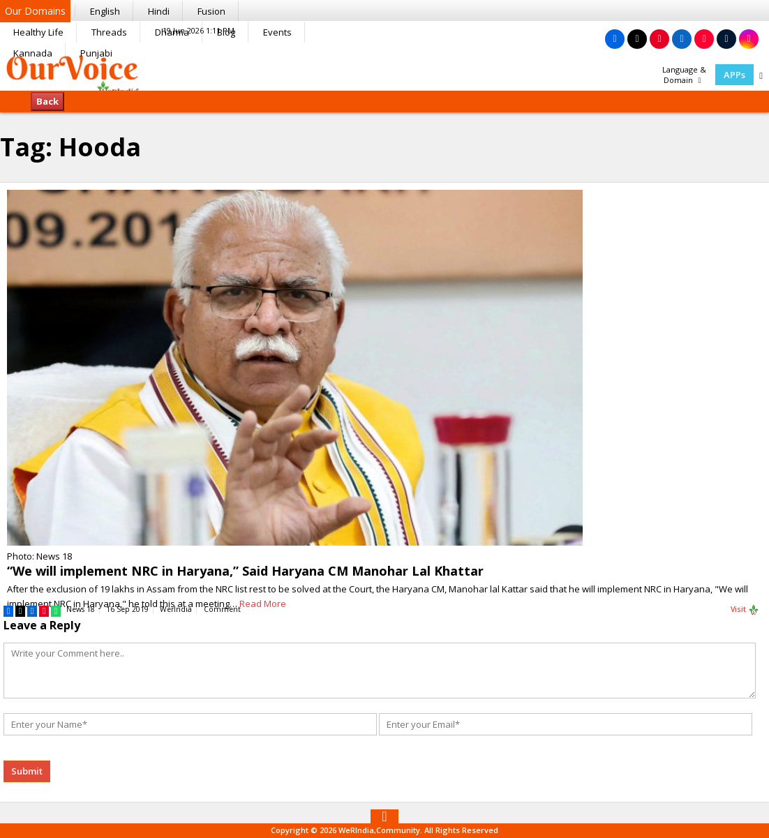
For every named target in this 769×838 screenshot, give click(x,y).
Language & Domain (684, 74)
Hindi (159, 11)
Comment (222, 609)
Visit (745, 609)
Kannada (32, 53)
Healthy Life (38, 32)
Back (47, 101)
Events (277, 32)
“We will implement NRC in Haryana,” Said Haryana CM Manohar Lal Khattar (245, 570)
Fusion (211, 11)
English (105, 11)
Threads (109, 32)
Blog (226, 32)
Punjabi (96, 53)
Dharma (172, 32)
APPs (734, 74)
